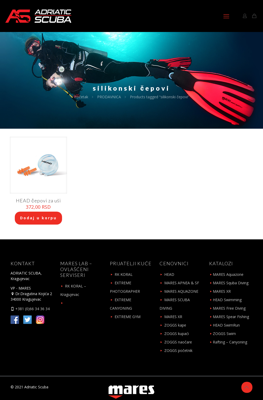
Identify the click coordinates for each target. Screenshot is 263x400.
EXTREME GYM (127, 316)
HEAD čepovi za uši (38, 200)
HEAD (169, 274)
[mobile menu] (226, 15)
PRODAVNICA (109, 96)
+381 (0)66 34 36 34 (32, 308)
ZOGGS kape (175, 325)
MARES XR (173, 316)
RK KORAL (124, 274)
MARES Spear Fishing (231, 316)
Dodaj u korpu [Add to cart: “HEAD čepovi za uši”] (38, 217)
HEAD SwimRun (226, 325)
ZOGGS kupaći (176, 333)
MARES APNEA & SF (181, 282)
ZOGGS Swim (224, 333)
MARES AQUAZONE (181, 291)
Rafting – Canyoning (230, 342)
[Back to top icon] (246, 387)
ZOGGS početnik (178, 350)
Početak (81, 96)
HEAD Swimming (227, 299)
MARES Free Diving (229, 308)
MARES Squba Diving (230, 282)
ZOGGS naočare (178, 342)
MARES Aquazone (228, 274)
